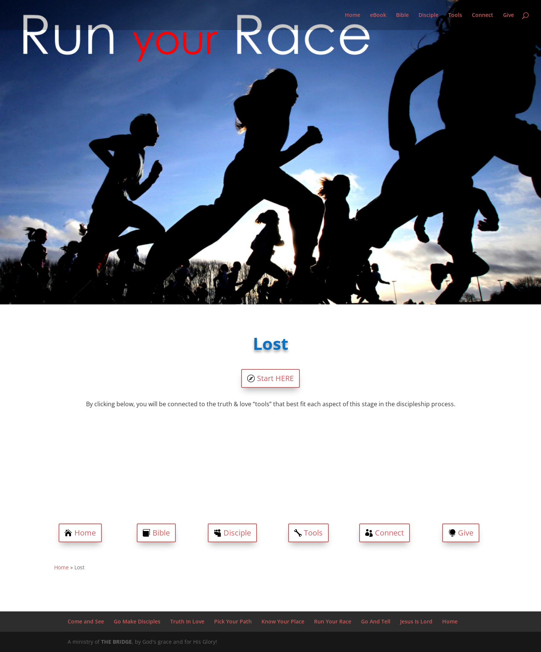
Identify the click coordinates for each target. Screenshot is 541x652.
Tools (455, 15)
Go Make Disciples (137, 621)
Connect (482, 15)
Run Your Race (332, 621)
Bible (402, 15)
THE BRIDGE (116, 641)
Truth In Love (187, 621)
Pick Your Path (233, 621)
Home (352, 15)
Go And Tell (375, 621)
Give (508, 15)
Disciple (428, 15)
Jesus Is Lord (416, 621)
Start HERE (275, 378)
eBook (378, 15)
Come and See (86, 621)
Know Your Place (282, 621)
